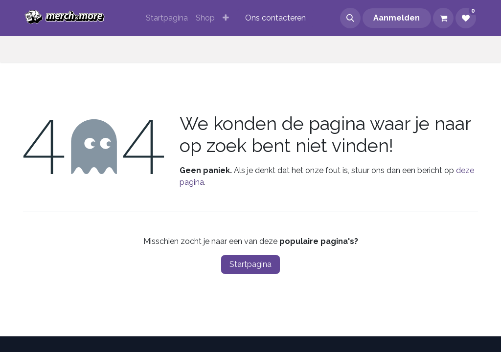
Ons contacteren (275, 17)
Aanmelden (396, 17)
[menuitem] (167, 18)
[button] (350, 18)
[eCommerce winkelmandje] (443, 18)
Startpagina (250, 264)
